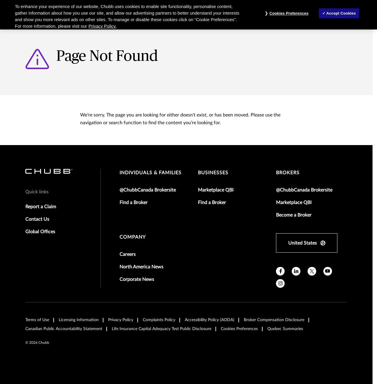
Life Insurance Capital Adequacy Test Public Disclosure (161, 329)
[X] (312, 271)
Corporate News (137, 279)
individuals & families (150, 172)
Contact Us (37, 219)
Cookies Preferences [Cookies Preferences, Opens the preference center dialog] (288, 13)
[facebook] (280, 271)
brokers (288, 172)
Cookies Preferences (239, 329)
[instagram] (280, 283)
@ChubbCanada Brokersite (148, 190)
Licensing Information (79, 320)
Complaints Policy (159, 320)
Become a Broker (293, 215)
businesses (213, 172)
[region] (188, 14)
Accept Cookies (341, 13)
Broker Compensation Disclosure (274, 320)
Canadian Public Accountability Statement (63, 329)
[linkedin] (296, 271)
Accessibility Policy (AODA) (209, 320)
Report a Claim (40, 206)
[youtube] (327, 271)
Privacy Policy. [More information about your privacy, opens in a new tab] (103, 26)
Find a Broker (134, 202)
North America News (141, 267)
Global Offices (40, 231)
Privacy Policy (120, 320)
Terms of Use (37, 320)
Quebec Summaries (285, 329)
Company (133, 237)
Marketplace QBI (215, 190)
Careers (128, 254)
